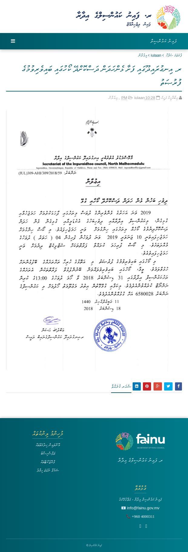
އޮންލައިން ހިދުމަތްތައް (48, 445)
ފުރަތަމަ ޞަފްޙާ (174, 55)
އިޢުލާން (142, 55)
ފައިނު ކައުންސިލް (163, 41)
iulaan (156, 55)
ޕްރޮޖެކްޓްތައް (48, 462)
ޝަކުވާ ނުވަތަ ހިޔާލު (48, 470)
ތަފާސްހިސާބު (48, 453)
